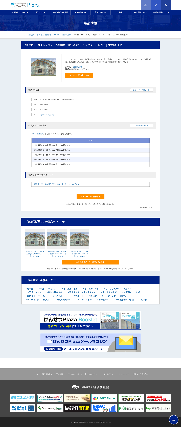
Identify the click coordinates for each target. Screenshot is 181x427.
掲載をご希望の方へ (140, 374)
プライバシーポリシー (75, 374)
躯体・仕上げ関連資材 (44, 35)
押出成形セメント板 (124, 300)
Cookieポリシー (93, 374)
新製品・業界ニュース (161, 12)
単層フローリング (48, 289)
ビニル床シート (91, 289)
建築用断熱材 (66, 35)
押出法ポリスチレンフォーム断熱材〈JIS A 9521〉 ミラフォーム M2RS (79, 254)
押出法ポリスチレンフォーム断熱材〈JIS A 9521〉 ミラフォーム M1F (35, 254)
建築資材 (31, 35)
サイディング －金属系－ (39, 300)
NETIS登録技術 (80, 12)
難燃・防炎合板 (55, 292)
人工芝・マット (34, 292)
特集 (120, 12)
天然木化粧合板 (109, 292)
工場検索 (59, 374)
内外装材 (56, 35)
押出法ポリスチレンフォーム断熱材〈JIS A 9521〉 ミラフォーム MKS (57, 254)
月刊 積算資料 (38, 134)
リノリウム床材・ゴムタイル (118, 289)
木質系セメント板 (131, 292)
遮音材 (143, 300)
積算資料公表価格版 (60, 12)
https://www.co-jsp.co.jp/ (47, 115)
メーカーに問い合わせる (79, 75)
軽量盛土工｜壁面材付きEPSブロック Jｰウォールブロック (57, 184)
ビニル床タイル (70, 289)
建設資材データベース (20, 12)
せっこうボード (59, 296)
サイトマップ (124, 374)
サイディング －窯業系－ (115, 296)
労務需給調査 (47, 374)
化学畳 (30, 289)
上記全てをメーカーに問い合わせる (90, 262)
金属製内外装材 (65, 300)
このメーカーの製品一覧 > (142, 90)
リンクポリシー (109, 374)
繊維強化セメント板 (36, 296)
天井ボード (78, 296)
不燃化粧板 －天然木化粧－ (82, 292)
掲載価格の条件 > (142, 125)
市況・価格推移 (100, 12)
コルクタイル (85, 300)
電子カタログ (40, 12)
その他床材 (103, 300)
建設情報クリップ (140, 12)
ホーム (23, 35)
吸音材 (93, 296)
